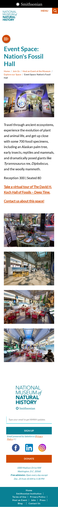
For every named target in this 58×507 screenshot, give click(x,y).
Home (7, 71)
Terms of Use (19, 497)
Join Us (16, 71)
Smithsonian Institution (28, 494)
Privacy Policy (37, 497)
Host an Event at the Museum (37, 71)
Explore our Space (12, 74)
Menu (44, 10)
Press (43, 500)
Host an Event (19, 500)
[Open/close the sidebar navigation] (6, 39)
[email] (29, 420)
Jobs (33, 500)
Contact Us (34, 503)
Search (55, 11)
